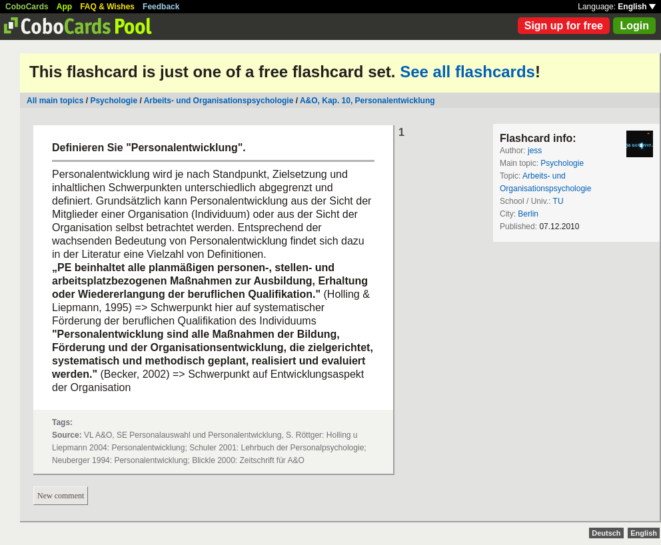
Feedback (161, 6)
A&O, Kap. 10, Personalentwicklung (367, 100)
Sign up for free (563, 25)
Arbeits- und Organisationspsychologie (219, 100)
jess (535, 150)
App (64, 6)
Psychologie (113, 100)
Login (634, 25)
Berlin (528, 214)
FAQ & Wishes (107, 6)
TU (558, 201)
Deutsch (606, 533)
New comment (60, 495)
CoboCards (27, 6)
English (637, 6)
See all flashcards (467, 72)
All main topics (55, 100)
